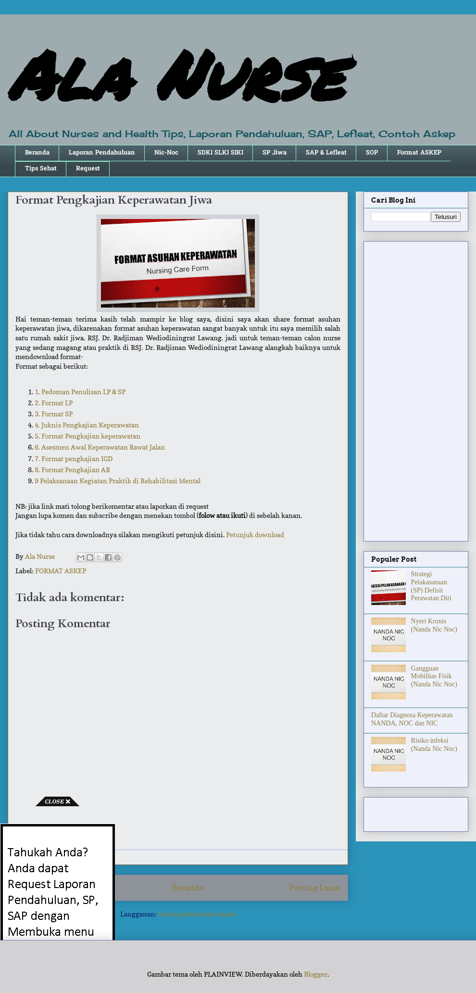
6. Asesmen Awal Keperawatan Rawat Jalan (100, 447)
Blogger (315, 974)
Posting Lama (314, 887)
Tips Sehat (41, 168)
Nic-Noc (166, 152)
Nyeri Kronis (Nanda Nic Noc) (434, 625)
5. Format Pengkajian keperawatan (87, 436)
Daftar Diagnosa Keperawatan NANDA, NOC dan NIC (411, 719)
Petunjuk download (255, 534)
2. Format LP (54, 403)
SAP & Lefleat (326, 152)
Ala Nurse (175, 74)
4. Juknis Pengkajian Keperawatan (87, 425)
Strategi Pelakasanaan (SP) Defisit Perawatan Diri (431, 586)
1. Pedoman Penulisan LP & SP (80, 391)
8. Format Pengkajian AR (72, 469)
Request (88, 168)
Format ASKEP (419, 152)
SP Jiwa (275, 152)
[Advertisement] (416, 389)
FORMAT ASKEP (60, 571)
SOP (372, 152)
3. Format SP (54, 414)
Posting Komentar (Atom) (197, 914)
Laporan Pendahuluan (102, 152)
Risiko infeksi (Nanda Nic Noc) (434, 744)
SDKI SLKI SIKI (220, 152)
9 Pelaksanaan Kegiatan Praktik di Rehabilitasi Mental (117, 481)
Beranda (37, 152)
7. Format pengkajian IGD (74, 458)
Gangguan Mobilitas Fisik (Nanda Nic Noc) (434, 676)
